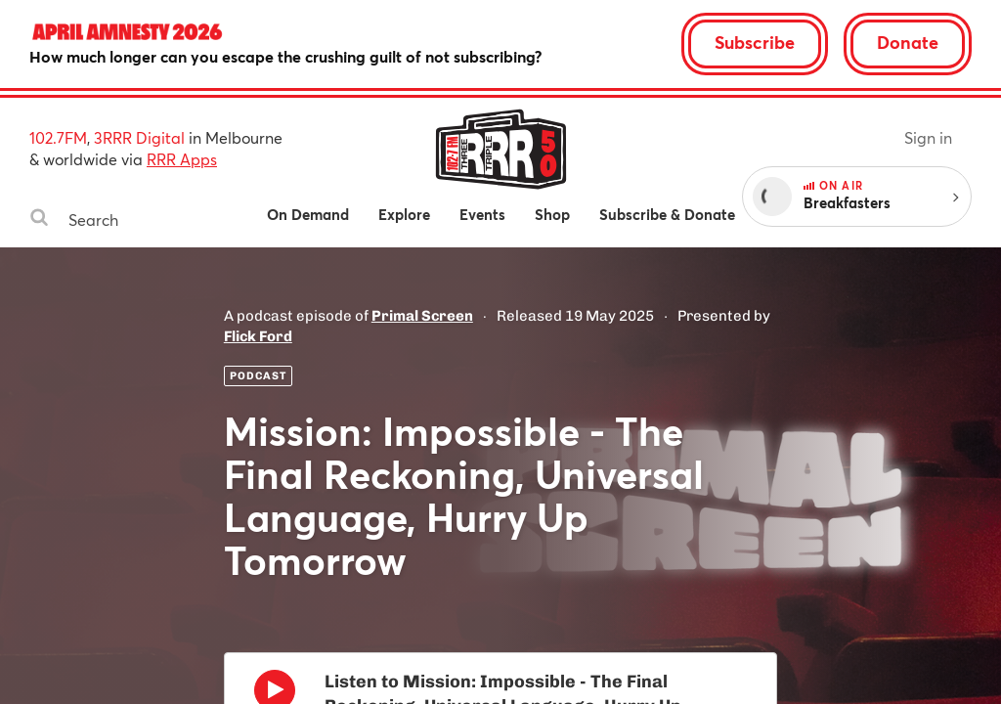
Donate (907, 42)
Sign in (928, 137)
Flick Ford (258, 336)
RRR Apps (182, 159)
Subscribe (755, 42)
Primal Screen (422, 316)
